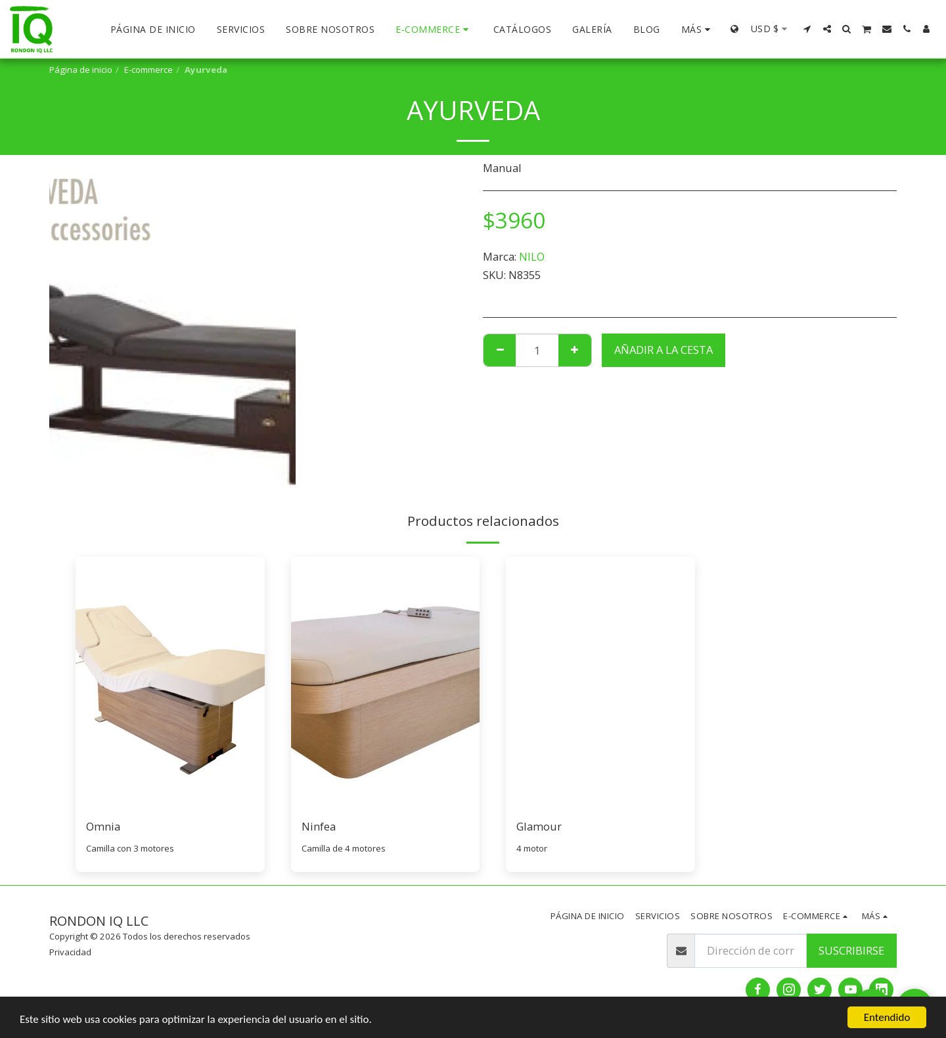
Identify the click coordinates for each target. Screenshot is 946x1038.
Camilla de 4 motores (344, 848)
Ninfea (319, 826)
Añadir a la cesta (663, 349)
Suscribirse (851, 950)
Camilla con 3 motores (130, 848)
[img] (170, 682)
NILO (532, 256)
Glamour (539, 826)
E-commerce (148, 70)
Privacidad (70, 952)
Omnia (103, 826)
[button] (807, 28)
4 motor (531, 848)
